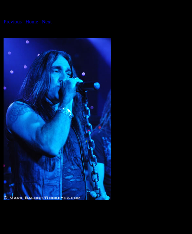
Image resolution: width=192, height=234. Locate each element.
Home (31, 21)
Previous (13, 21)
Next (47, 21)
